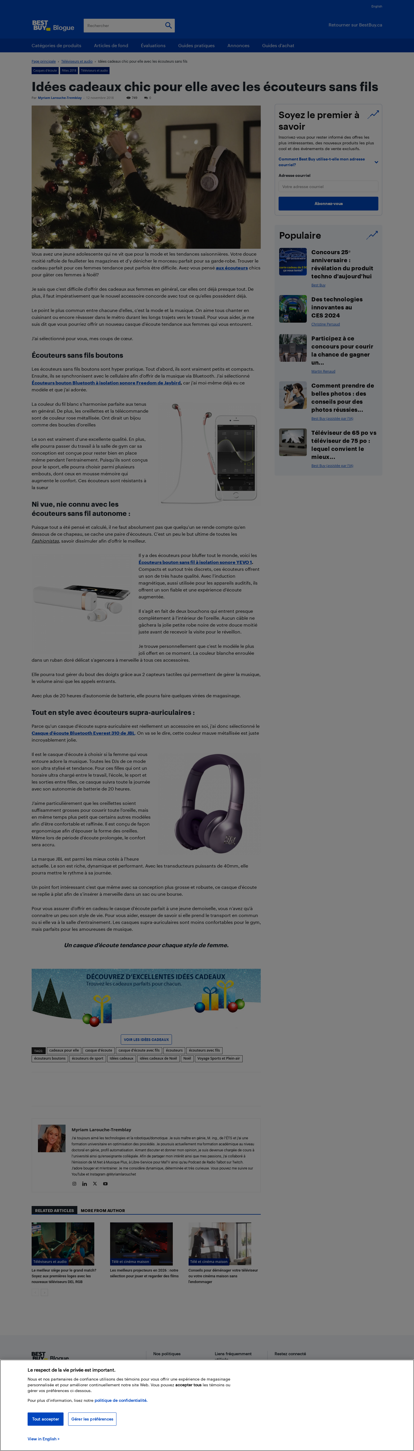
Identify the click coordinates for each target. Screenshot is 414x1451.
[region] (207, 1405)
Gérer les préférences (92, 1418)
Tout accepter (45, 1418)
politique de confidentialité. (121, 1400)
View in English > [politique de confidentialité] (44, 1438)
